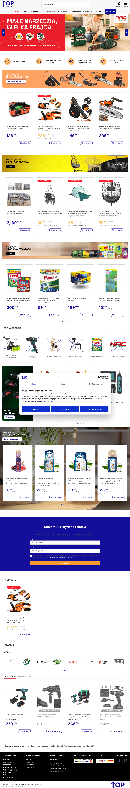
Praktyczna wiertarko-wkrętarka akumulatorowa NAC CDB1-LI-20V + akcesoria (111, 718)
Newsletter (31, 769)
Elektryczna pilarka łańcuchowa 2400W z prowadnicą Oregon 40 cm (110, 129)
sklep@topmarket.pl (59, 770)
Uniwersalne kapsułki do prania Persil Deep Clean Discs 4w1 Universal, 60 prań (48, 301)
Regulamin (6, 761)
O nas (29, 761)
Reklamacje (7, 766)
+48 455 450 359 (58, 766)
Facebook (30, 764)
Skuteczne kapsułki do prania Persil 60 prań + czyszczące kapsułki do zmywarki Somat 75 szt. (19, 301)
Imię (31, 540)
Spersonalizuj (65, 409)
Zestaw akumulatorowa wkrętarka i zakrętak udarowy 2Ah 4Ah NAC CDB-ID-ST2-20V (80, 718)
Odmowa (36, 409)
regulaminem (54, 559)
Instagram (30, 766)
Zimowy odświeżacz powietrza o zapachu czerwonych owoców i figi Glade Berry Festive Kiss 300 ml (17, 482)
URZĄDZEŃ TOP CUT (17, 77)
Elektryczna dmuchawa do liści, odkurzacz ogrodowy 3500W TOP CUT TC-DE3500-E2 (79, 129)
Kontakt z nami (8, 779)
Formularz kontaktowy (57, 773)
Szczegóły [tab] (65, 384)
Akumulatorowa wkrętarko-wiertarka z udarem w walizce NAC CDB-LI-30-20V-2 (17, 718)
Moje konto (7, 774)
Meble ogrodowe (24, 678)
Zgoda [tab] (34, 384)
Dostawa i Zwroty (9, 764)
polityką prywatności (66, 559)
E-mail (32, 548)
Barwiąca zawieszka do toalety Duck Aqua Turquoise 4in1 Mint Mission (109, 301)
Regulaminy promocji (10, 772)
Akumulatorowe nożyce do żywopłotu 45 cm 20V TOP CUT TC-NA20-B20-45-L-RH (49, 129)
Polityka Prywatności (10, 769)
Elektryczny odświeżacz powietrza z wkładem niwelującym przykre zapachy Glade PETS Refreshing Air (80, 482)
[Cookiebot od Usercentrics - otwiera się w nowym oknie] (99, 377)
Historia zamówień (9, 777)
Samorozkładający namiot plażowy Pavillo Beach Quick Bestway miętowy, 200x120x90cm (80, 214)
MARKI (7, 654)
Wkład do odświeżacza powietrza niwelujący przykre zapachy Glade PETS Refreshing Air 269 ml (111, 482)
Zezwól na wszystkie (94, 409)
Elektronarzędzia (10, 678)
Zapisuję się (65, 565)
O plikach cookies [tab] (95, 384)
